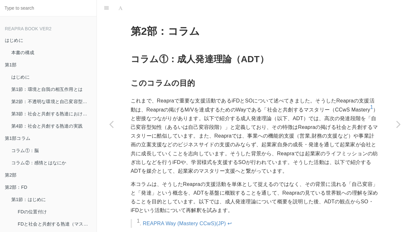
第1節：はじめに (28, 199)
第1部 (10, 64)
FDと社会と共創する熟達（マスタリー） (57, 224)
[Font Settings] (120, 8)
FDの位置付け (32, 211)
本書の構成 (22, 52)
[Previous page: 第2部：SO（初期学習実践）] (111, 124)
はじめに (14, 40)
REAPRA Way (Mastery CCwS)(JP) (184, 223)
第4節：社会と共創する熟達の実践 (47, 126)
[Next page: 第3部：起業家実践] (398, 124)
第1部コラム (17, 138)
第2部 (10, 175)
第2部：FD (16, 187)
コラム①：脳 (25, 150)
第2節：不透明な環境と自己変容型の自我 (53, 101)
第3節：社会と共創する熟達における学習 (53, 113)
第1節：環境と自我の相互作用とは (47, 89)
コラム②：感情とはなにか (38, 162)
